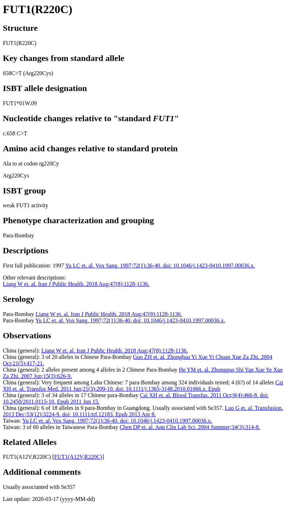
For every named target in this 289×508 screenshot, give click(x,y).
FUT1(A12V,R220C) (78, 457)
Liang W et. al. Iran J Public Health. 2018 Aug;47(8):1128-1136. (76, 284)
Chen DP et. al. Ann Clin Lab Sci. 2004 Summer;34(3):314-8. (190, 427)
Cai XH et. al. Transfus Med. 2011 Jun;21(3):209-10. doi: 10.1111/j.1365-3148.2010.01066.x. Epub (143, 385)
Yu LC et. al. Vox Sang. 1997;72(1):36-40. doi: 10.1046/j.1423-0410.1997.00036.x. (160, 266)
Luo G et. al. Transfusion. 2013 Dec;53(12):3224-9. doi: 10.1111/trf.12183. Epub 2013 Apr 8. (143, 411)
